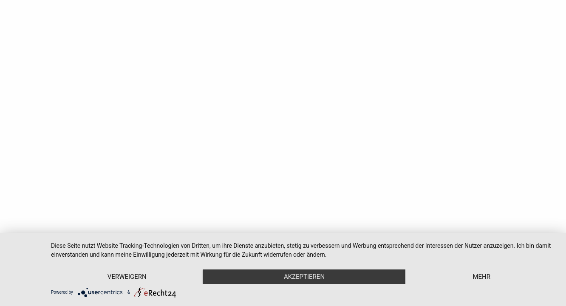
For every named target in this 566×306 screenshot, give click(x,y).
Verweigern (127, 276)
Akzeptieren (304, 276)
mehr (481, 276)
